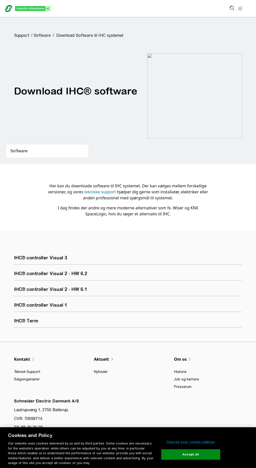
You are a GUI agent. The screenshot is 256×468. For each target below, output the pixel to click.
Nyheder (101, 372)
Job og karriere (186, 379)
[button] (23, 35)
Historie (180, 372)
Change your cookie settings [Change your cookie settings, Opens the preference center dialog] (190, 442)
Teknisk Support (27, 372)
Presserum (183, 387)
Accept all (190, 454)
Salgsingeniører (27, 379)
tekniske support (100, 192)
